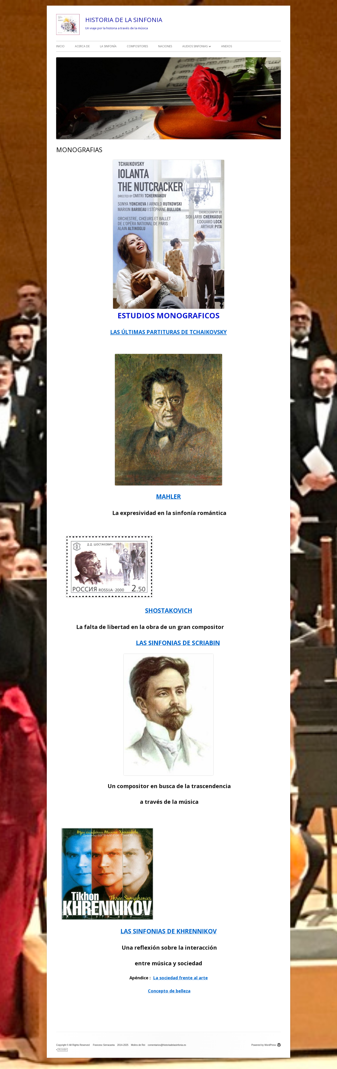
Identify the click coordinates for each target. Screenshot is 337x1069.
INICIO (60, 46)
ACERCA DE (82, 46)
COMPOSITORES (137, 46)
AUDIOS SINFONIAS (195, 46)
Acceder (62, 1049)
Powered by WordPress (266, 1045)
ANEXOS (226, 46)
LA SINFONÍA (108, 46)
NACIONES (165, 46)
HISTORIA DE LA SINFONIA (123, 19)
